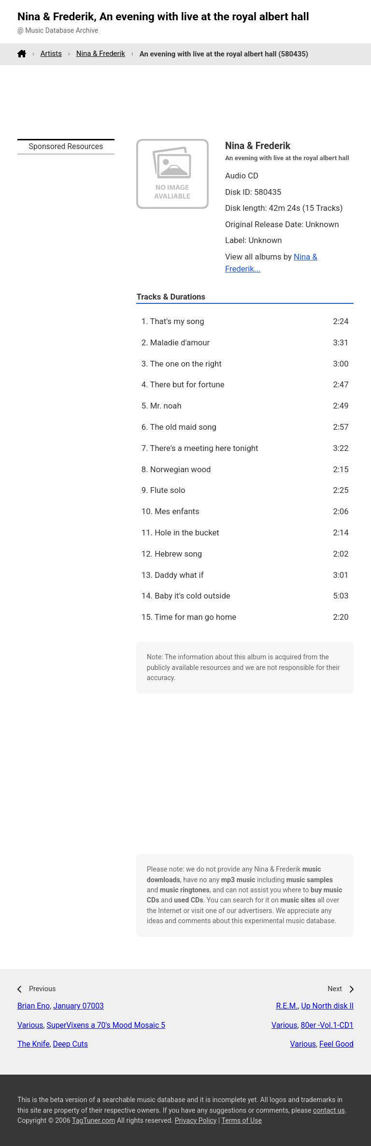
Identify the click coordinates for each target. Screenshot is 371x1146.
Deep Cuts (70, 1044)
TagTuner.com (93, 1120)
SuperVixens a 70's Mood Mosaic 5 (106, 1025)
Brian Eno (33, 1005)
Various (30, 1025)
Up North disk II (327, 1005)
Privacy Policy (196, 1120)
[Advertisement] (185, 102)
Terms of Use (242, 1120)
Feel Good (336, 1044)
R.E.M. (287, 1005)
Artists (51, 53)
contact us (329, 1110)
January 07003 (78, 1005)
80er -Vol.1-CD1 (327, 1025)
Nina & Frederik (100, 53)
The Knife (33, 1044)
